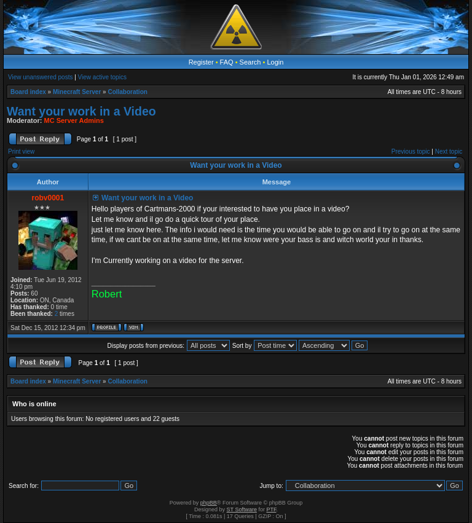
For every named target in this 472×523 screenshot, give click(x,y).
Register (201, 62)
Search (250, 62)
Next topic (448, 151)
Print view (21, 151)
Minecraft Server (77, 91)
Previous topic (410, 151)
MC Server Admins (74, 120)
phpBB (208, 503)
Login (275, 62)
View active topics (102, 77)
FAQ (227, 62)
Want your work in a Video (81, 111)
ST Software (242, 509)
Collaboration (127, 91)
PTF (271, 509)
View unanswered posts (40, 77)
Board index (28, 91)
